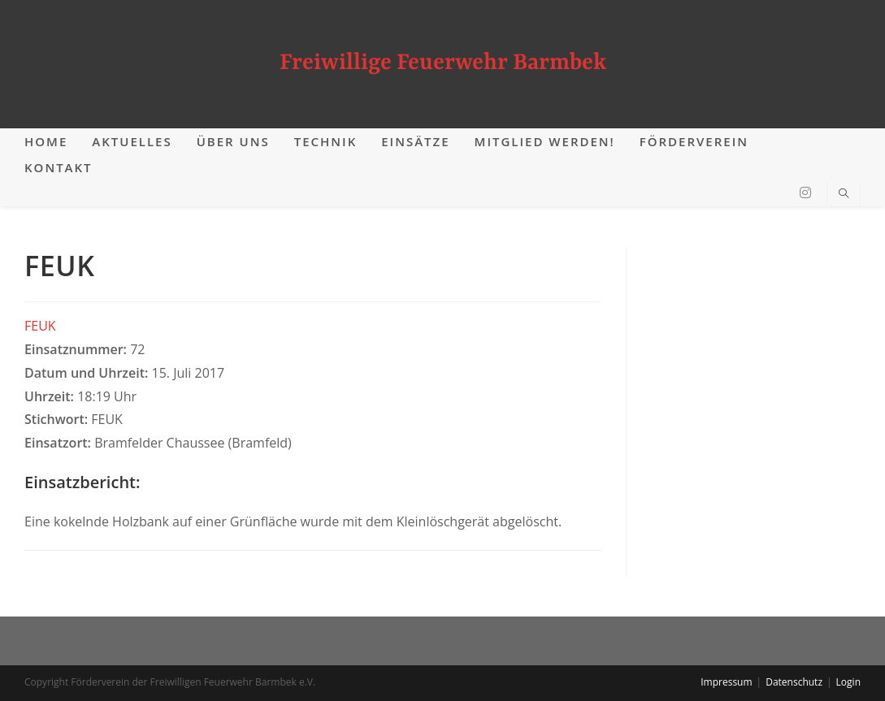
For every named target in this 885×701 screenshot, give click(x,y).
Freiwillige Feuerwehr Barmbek (443, 63)
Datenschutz (794, 682)
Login (848, 682)
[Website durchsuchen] (843, 194)
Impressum (726, 682)
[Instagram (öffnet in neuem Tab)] (805, 192)
